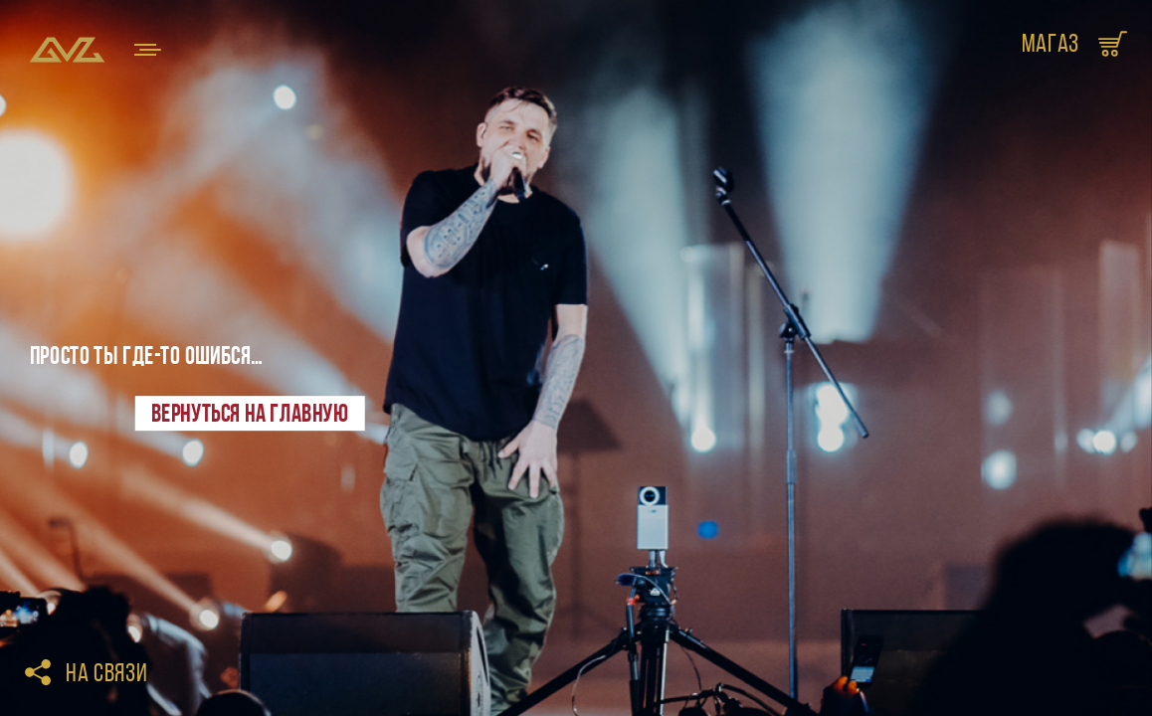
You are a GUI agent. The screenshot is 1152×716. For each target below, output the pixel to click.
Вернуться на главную (249, 413)
